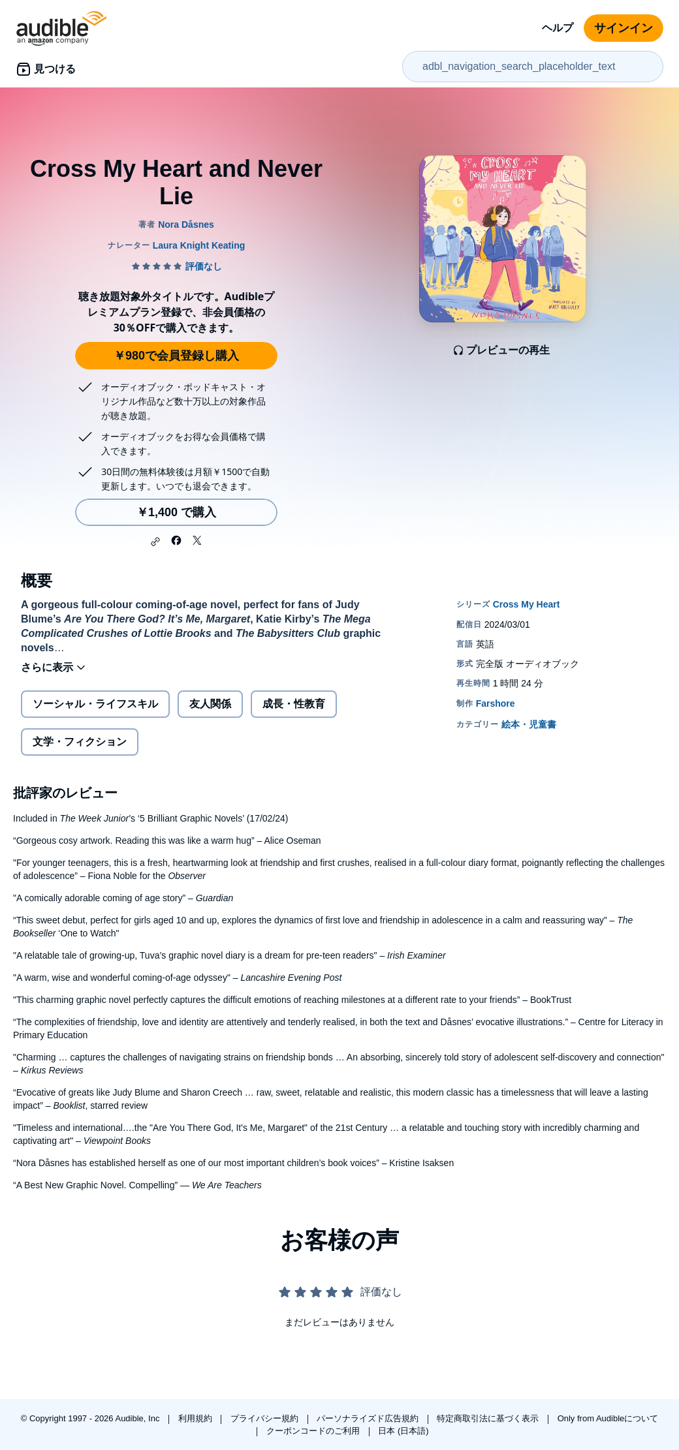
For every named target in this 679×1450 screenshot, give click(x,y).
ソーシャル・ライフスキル (95, 703)
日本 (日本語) (403, 1431)
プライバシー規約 (265, 1418)
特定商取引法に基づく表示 (489, 1418)
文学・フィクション (80, 741)
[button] (155, 541)
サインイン (623, 28)
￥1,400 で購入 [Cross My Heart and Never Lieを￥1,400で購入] (176, 512)
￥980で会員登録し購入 (176, 355)
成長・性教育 (293, 703)
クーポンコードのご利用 (314, 1431)
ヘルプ (557, 27)
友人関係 (210, 703)
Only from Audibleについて (608, 1418)
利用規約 (196, 1418)
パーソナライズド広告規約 (369, 1418)
